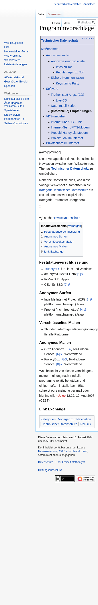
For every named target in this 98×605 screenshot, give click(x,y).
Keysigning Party (67, 83)
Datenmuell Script (63, 105)
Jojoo (62, 395)
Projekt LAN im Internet (67, 138)
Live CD (61, 100)
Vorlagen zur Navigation (74, 419)
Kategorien (48, 419)
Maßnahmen (50, 49)
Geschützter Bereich (16, 81)
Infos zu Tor (64, 67)
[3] (87, 299)
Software (52, 88)
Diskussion (55, 14)
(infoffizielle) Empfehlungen (71, 111)
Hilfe (7, 47)
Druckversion (12, 114)
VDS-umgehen (56, 116)
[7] (62, 359)
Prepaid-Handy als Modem (69, 132)
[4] (82, 309)
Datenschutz (45, 462)
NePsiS (85, 424)
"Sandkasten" (12, 60)
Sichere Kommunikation (67, 77)
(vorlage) (88, 38)
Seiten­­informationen (16, 123)
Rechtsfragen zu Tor (70, 72)
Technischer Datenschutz (59, 40)
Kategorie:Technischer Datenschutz (63, 190)
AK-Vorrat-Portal (14, 77)
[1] (79, 274)
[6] (58, 354)
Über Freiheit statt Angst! (70, 462)
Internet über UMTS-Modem (70, 127)
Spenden (9, 86)
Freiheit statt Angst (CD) (67, 94)
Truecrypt (50, 269)
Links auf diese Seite (16, 98)
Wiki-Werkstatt (12, 55)
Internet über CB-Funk (66, 122)
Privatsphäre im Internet (62, 143)
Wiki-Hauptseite (13, 42)
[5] (66, 349)
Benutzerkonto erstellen (67, 4)
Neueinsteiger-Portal (16, 51)
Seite (40, 14)
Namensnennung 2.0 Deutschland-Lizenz (62, 451)
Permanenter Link (14, 119)
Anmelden (89, 4)
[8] (58, 364)
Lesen (51, 23)
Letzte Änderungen (15, 64)
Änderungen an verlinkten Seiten (14, 104)
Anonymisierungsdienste (68, 61)
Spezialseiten (12, 110)
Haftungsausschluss (50, 470)
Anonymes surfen (58, 55)
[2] (65, 284)
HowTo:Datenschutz (66, 218)
